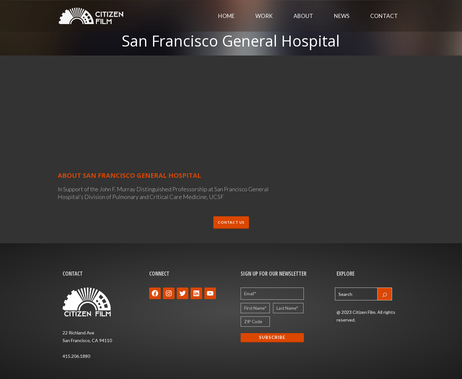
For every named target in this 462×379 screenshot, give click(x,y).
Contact (384, 16)
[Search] (384, 294)
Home (226, 16)
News (341, 16)
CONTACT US (231, 222)
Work (264, 16)
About (303, 16)
